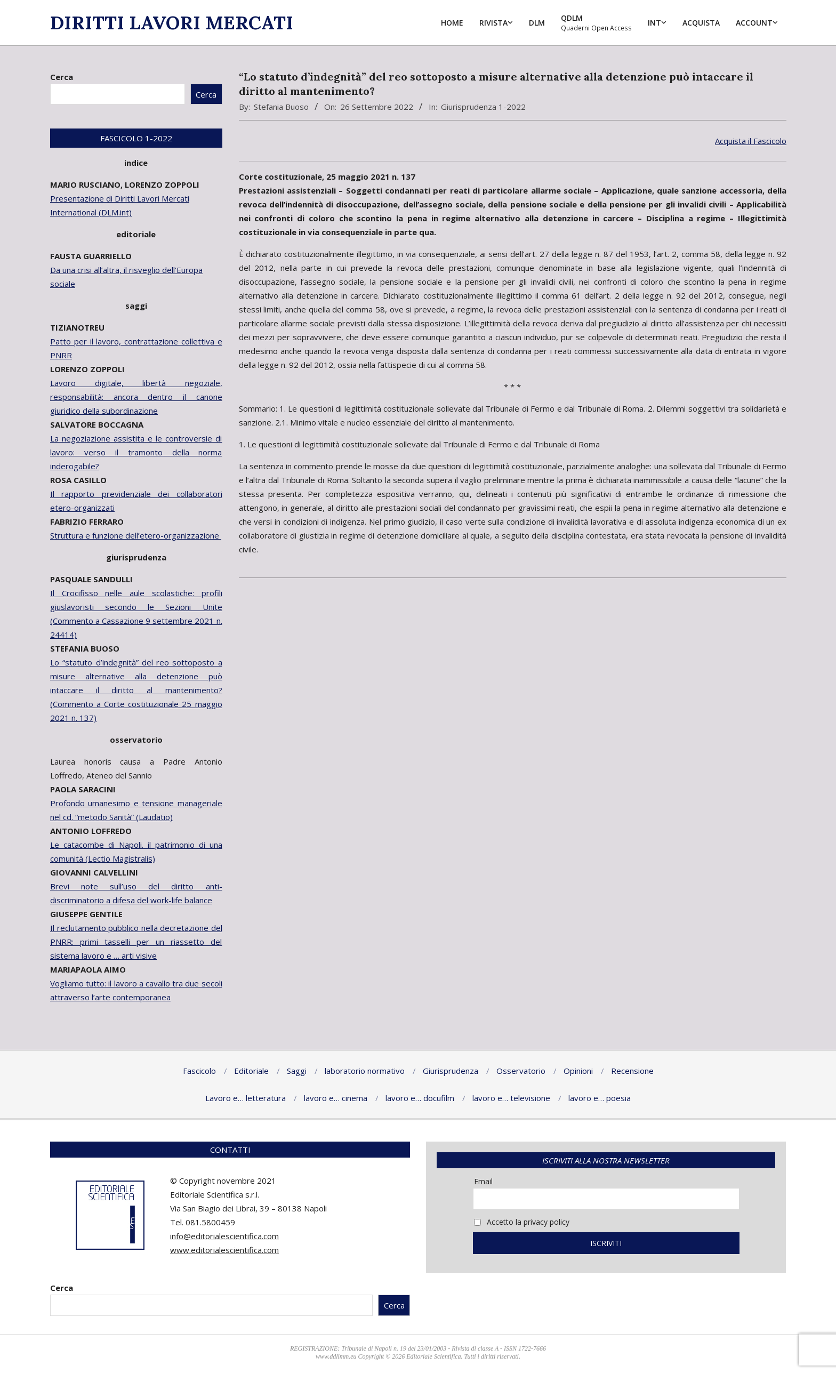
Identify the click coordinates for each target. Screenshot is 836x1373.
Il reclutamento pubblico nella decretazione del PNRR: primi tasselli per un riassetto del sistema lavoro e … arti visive (136, 941)
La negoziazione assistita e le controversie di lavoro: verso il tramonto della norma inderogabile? (136, 452)
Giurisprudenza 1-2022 (483, 106)
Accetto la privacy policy (521, 1222)
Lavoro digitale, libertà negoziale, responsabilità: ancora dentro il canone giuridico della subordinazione (136, 397)
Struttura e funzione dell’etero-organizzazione (135, 535)
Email (483, 1181)
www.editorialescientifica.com (224, 1249)
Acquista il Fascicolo (750, 140)
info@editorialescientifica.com (224, 1236)
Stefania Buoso (281, 106)
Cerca (61, 76)
